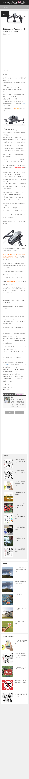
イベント (21, 7)
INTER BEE (7, 364)
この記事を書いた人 (9, 394)
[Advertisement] (14, 51)
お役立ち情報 (7, 34)
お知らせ (6, 7)
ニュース (14, 7)
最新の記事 (20, 394)
